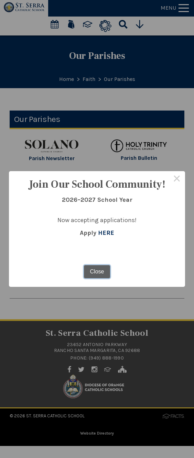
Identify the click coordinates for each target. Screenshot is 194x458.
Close (97, 271)
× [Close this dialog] (177, 179)
